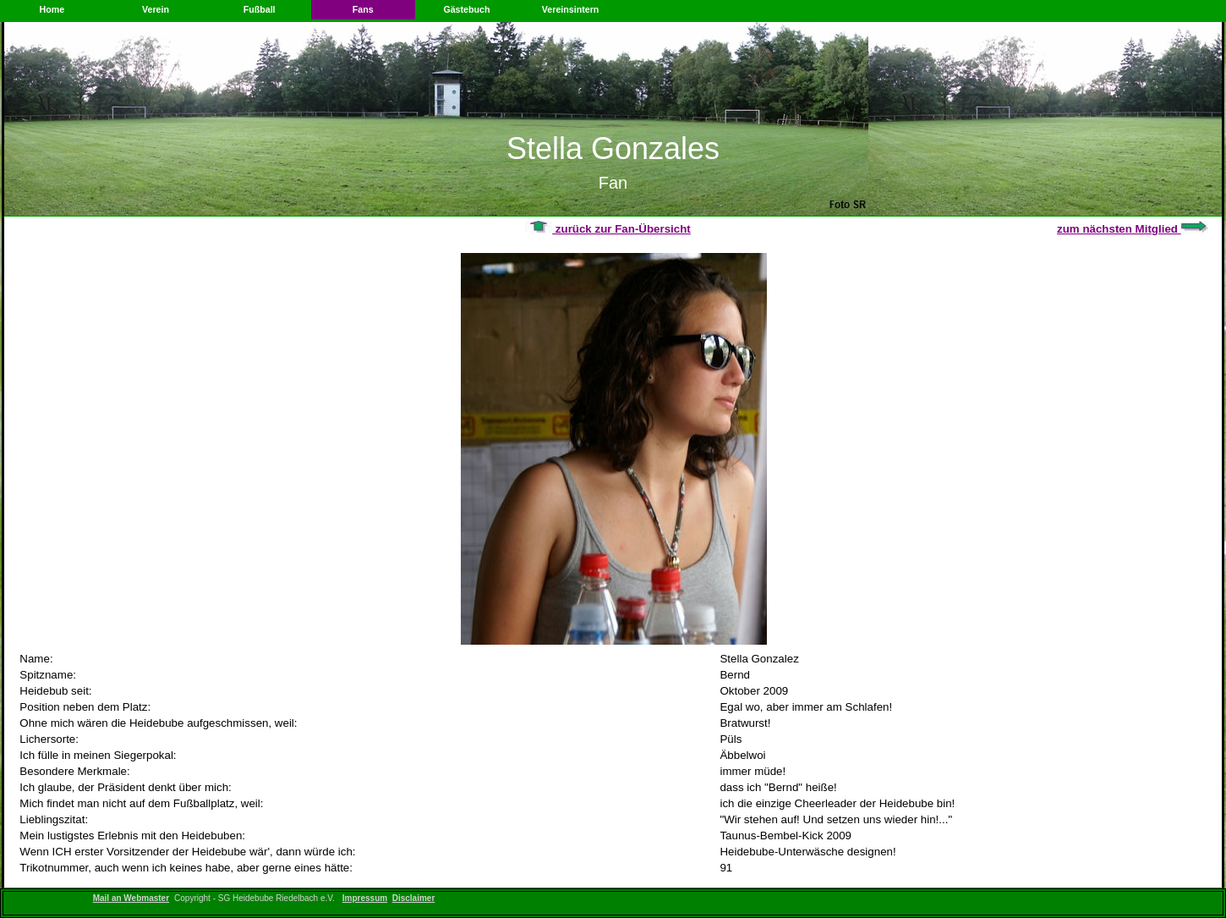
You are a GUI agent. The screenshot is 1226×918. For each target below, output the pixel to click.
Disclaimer (413, 898)
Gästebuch (466, 9)
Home (52, 9)
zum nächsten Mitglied (1132, 229)
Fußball (260, 9)
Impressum (364, 898)
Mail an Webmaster (131, 898)
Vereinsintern (570, 9)
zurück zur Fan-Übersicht (608, 229)
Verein (155, 9)
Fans (363, 9)
